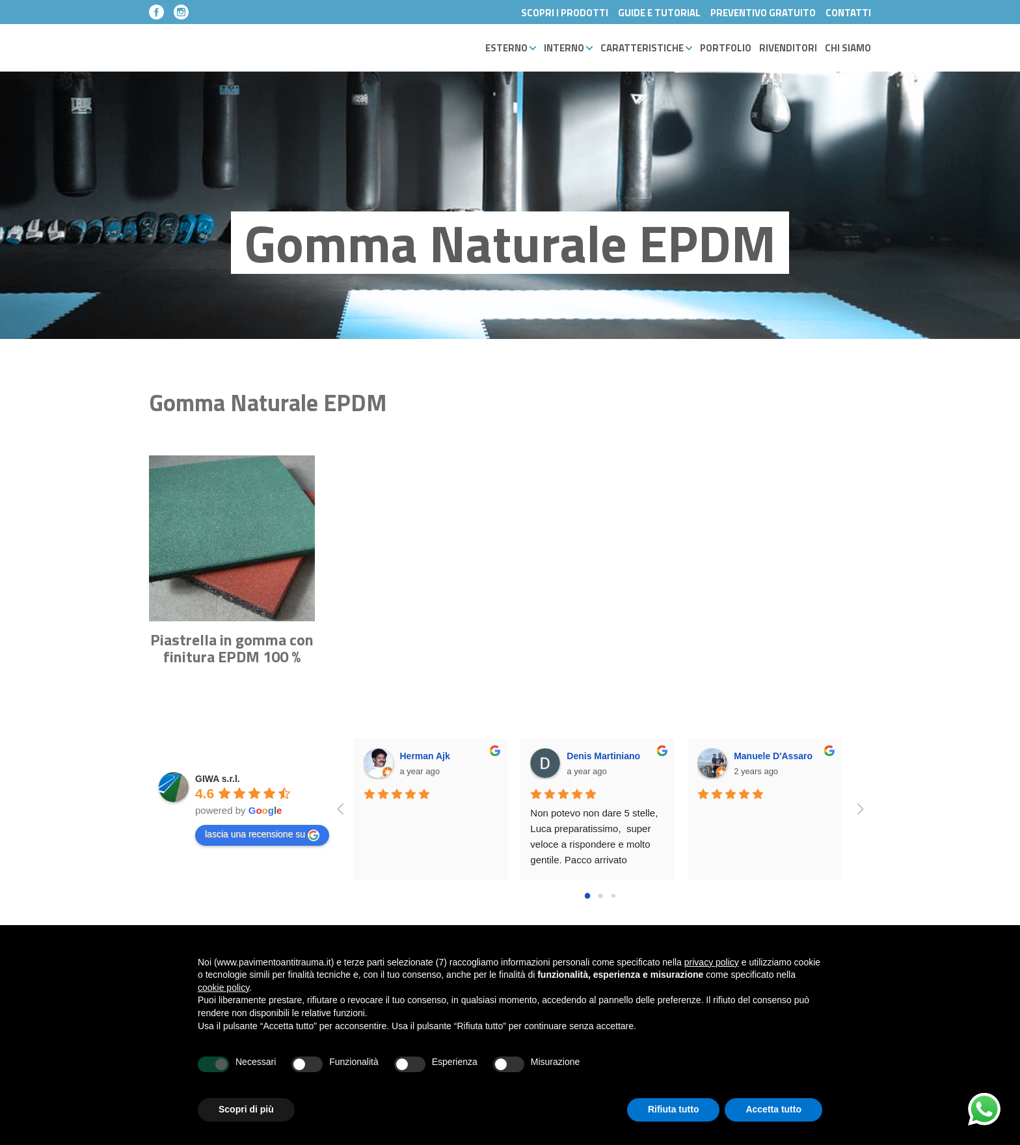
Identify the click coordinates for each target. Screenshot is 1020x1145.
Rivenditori (788, 47)
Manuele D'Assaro (773, 756)
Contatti (848, 12)
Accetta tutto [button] (773, 1109)
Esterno (510, 47)
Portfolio (725, 47)
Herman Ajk (425, 756)
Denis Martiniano (603, 756)
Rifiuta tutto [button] (673, 1109)
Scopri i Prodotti (564, 12)
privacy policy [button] (711, 962)
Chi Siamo (848, 47)
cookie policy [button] (223, 987)
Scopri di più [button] (246, 1109)
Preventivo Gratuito (763, 12)
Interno (568, 47)
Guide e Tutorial (659, 12)
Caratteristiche (646, 47)
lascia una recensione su (262, 835)
